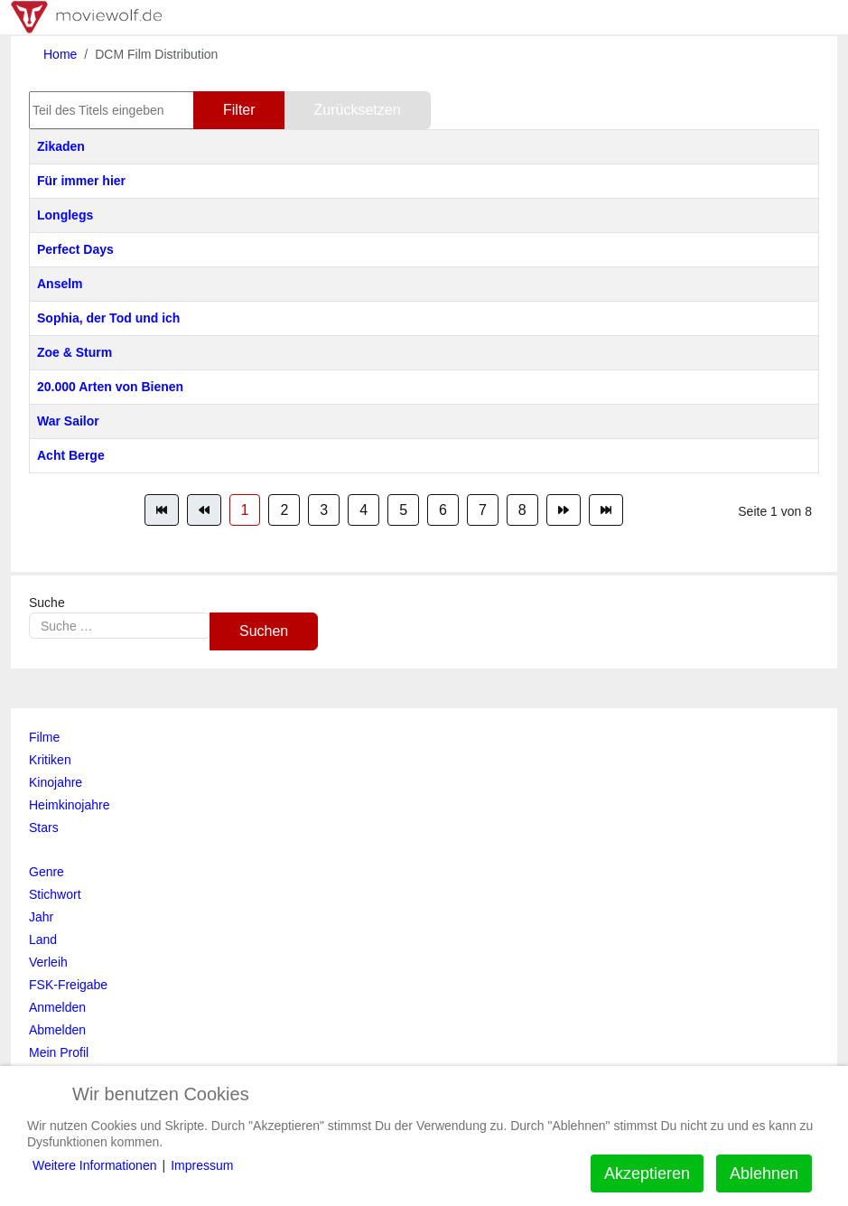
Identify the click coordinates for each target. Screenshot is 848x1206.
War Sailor (68, 421)
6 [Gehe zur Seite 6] (443, 510)
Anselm (60, 283)
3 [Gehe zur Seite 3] (324, 510)
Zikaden (61, 146)
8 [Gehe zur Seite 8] (522, 510)
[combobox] (119, 625)
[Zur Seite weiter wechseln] (563, 510)
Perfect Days (75, 249)
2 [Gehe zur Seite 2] (284, 510)
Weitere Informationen (94, 1165)
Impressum (202, 1165)
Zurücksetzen (357, 109)
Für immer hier (81, 180)
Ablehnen (764, 1173)
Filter (239, 109)
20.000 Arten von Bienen (110, 386)
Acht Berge (71, 455)
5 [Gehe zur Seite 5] (403, 510)
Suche (47, 602)
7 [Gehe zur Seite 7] (483, 510)
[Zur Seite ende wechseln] (606, 510)
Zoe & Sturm (74, 352)
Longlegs (65, 215)
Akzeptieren (647, 1173)
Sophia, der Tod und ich (108, 318)
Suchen (263, 631)
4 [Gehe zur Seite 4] (363, 510)
